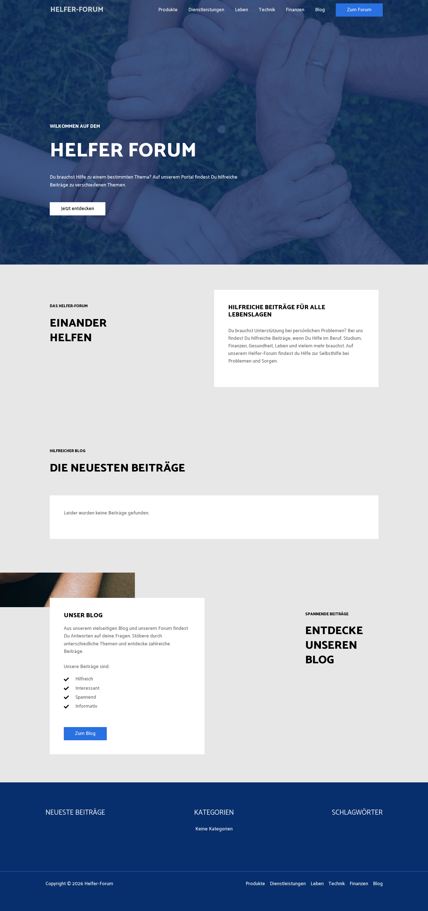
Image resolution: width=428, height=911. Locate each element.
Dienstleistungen (211, 10)
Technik (270, 10)
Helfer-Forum (76, 10)
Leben (245, 10)
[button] (359, 10)
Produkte (174, 10)
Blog (320, 10)
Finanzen (296, 10)
